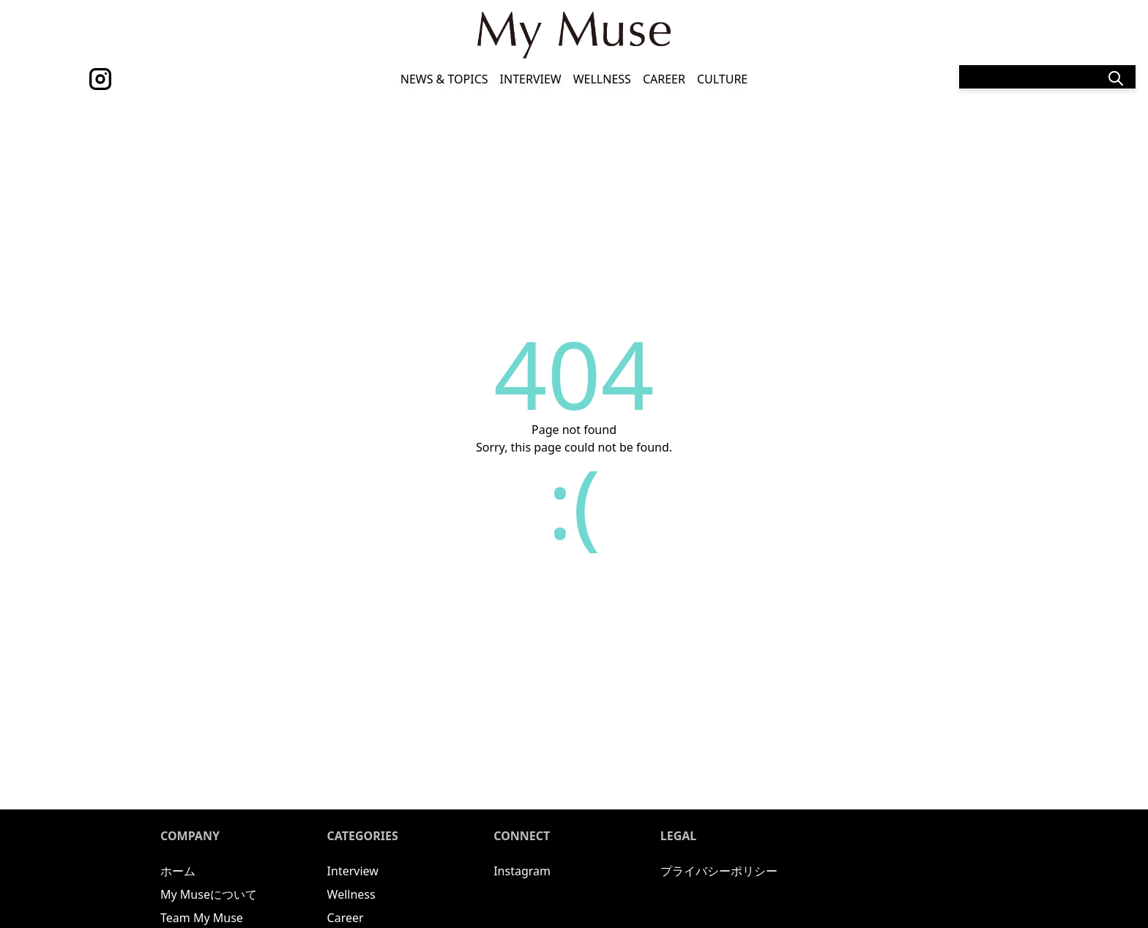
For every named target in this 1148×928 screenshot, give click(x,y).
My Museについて (208, 894)
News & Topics (444, 79)
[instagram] (100, 79)
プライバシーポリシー (719, 871)
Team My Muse (201, 918)
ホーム (177, 871)
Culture (722, 79)
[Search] (1047, 76)
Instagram (522, 871)
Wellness (602, 79)
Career (664, 79)
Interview (531, 79)
